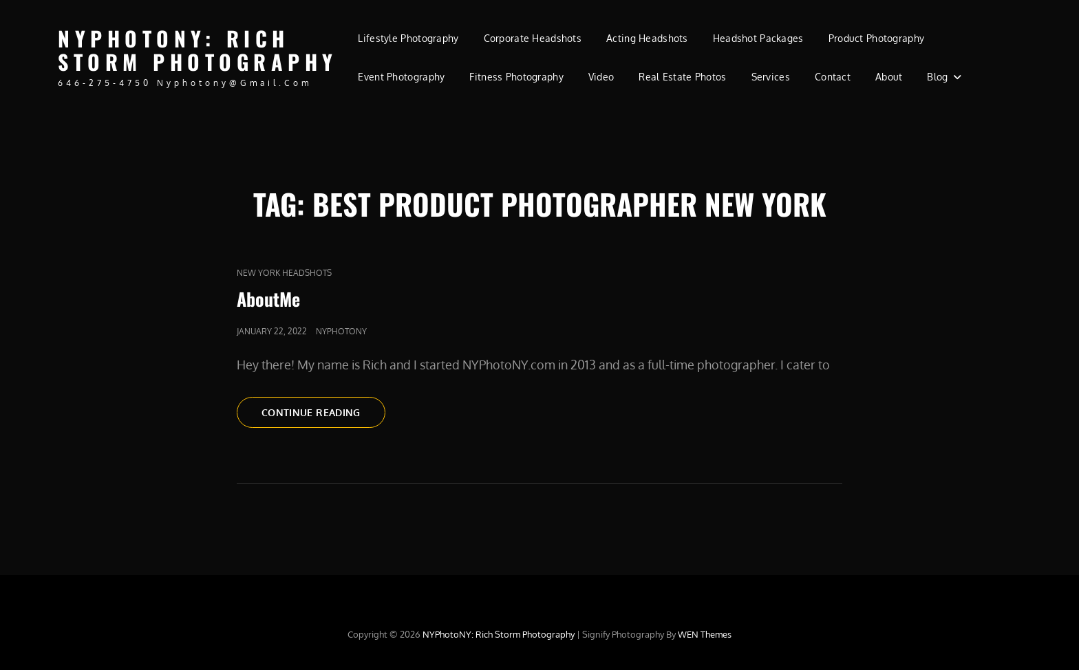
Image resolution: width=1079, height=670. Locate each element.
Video (601, 77)
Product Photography (877, 38)
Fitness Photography (516, 77)
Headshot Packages (758, 38)
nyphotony (341, 331)
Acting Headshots (647, 38)
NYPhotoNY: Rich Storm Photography (198, 50)
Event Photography (401, 77)
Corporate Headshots (533, 38)
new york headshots (284, 273)
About (888, 77)
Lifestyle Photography (408, 38)
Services (770, 77)
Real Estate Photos (682, 77)
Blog (937, 77)
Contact (833, 77)
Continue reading (323, 411)
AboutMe (268, 298)
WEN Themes (704, 634)
